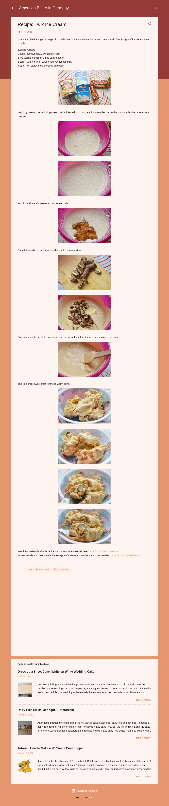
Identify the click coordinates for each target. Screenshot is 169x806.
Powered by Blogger (84, 790)
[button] (149, 24)
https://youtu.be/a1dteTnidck (126, 555)
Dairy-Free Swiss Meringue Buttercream (46, 710)
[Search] (156, 9)
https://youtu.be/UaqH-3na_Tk (105, 551)
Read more (143, 699)
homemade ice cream (38, 569)
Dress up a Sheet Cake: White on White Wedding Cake (56, 671)
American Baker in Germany (44, 8)
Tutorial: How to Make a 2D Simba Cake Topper (51, 748)
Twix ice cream (62, 569)
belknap (92, 797)
